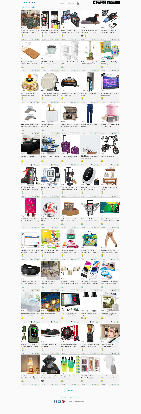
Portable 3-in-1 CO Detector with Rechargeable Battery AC (30, 345)
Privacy (70, 397)
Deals (62, 3)
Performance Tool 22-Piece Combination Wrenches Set (89, 220)
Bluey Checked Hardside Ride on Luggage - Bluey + (89, 252)
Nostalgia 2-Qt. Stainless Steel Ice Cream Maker (110, 125)
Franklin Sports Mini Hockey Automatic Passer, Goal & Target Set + (69, 346)
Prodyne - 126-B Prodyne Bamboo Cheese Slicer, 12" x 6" (29, 63)
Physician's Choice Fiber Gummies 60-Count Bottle (68, 251)
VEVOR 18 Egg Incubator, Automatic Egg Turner (28, 94)
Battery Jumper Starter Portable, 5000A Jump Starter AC (29, 189)
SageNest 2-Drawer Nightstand (47, 125)
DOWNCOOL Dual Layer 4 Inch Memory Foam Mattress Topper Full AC (30, 315)
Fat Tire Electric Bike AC (107, 156)
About (63, 397)
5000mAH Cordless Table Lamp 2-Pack (88, 314)
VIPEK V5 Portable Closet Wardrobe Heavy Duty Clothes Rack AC (88, 378)
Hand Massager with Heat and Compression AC (88, 188)
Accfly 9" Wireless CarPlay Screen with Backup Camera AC (69, 315)
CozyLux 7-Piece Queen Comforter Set (28, 157)
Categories (71, 3)
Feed (77, 397)
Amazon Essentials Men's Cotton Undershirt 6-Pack (108, 377)
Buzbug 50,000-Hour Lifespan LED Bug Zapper (109, 94)
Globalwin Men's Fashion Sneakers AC (48, 345)
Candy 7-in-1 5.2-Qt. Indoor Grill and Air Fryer (69, 94)
